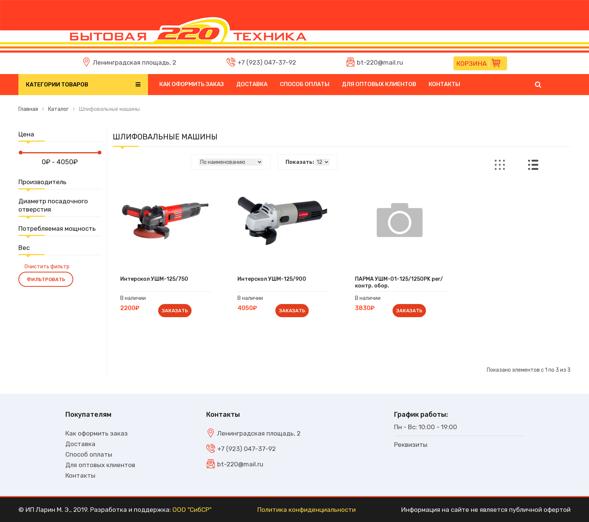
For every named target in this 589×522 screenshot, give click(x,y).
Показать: (299, 162)
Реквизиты (410, 444)
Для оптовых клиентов (379, 84)
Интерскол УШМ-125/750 (154, 279)
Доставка (251, 84)
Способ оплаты (304, 84)
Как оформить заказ (191, 84)
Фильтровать (46, 279)
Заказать (175, 310)
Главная (28, 109)
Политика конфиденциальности (306, 509)
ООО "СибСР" (191, 509)
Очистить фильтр (46, 266)
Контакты (444, 84)
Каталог (58, 109)
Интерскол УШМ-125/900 (271, 279)
